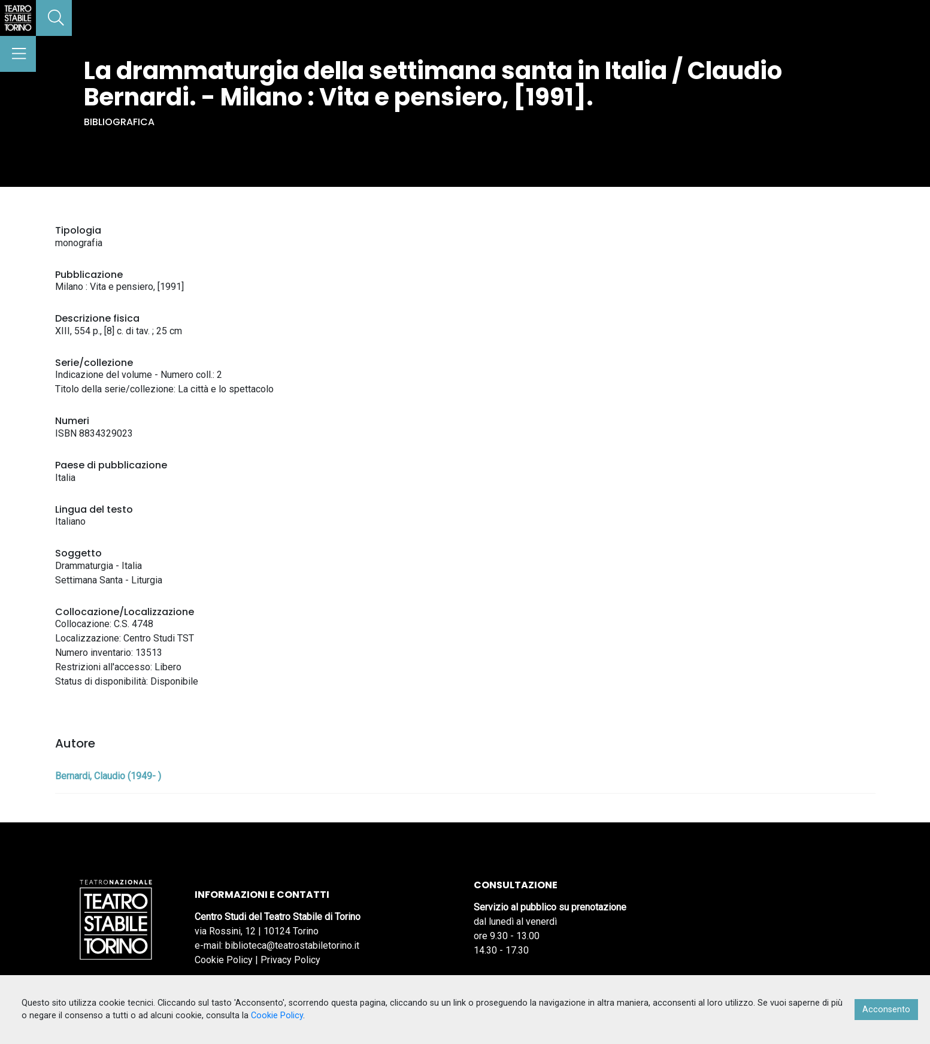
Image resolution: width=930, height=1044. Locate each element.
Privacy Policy (290, 960)
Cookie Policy (224, 960)
